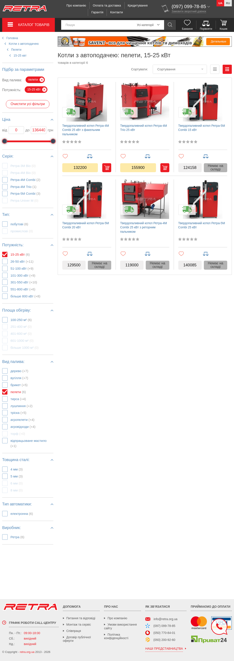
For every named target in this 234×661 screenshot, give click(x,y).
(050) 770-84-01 (164, 633)
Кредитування (138, 5)
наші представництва (164, 648)
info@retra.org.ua (165, 619)
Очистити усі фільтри (27, 104)
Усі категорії (145, 25)
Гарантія (97, 12)
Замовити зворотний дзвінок (189, 11)
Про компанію (76, 5)
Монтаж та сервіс (78, 624)
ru (228, 3)
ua (220, 3)
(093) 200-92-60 (164, 640)
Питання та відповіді (80, 618)
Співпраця (73, 631)
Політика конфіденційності (116, 636)
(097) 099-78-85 (164, 626)
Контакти (116, 12)
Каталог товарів (33, 25)
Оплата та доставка (107, 5)
